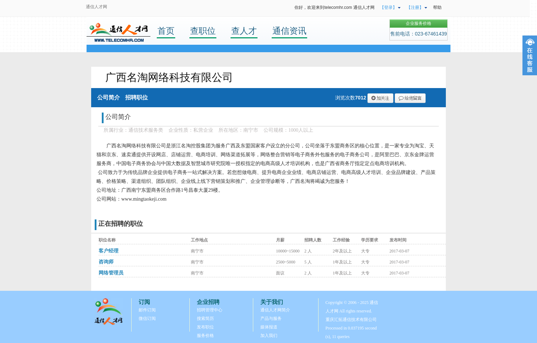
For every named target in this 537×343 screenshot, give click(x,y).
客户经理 (108, 251)
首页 (166, 31)
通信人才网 (96, 6)
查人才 (244, 31)
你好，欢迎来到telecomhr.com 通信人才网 (334, 7)
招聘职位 (136, 97)
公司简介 (108, 97)
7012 (360, 97)
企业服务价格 (418, 23)
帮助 (437, 7)
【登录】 (388, 7)
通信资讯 (289, 31)
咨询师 (106, 262)
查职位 (203, 31)
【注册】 (414, 7)
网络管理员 (111, 273)
